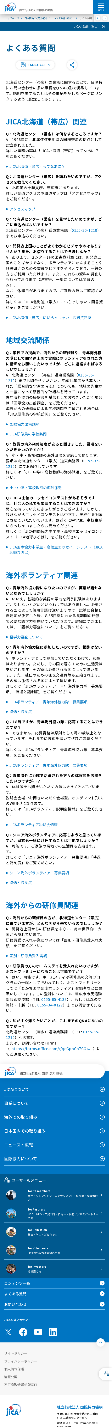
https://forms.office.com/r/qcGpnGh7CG (51, 1048)
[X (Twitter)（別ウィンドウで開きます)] (8, 1332)
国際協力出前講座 (24, 424)
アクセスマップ (22, 209)
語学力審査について (26, 636)
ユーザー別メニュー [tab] (25, 1180)
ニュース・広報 (18, 1145)
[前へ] (98, 18)
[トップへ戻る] (100, 1342)
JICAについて (16, 1089)
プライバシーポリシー (20, 1361)
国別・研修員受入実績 (28, 955)
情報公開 (10, 1376)
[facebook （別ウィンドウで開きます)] (23, 1332)
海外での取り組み (20, 1117)
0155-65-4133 (54, 999)
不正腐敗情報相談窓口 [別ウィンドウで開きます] (20, 1384)
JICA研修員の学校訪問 (28, 433)
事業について (16, 1103)
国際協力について (20, 1159)
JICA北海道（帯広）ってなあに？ (37, 166)
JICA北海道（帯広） (87, 26)
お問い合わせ (15, 1304)
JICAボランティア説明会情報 (34, 824)
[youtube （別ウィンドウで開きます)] (38, 1332)
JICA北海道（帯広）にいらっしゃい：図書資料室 (50, 317)
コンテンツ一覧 (17, 1283)
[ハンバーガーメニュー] (100, 5)
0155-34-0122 (50, 1005)
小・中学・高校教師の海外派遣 (36, 487)
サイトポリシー (15, 1353)
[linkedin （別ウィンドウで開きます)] (53, 1332)
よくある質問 (15, 1293)
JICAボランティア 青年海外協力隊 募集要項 (49, 701)
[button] (35, 65)
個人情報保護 (14, 1368)
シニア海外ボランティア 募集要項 (39, 872)
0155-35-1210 (84, 230)
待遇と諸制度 (21, 711)
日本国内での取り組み (25, 1131)
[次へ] (104, 18)
